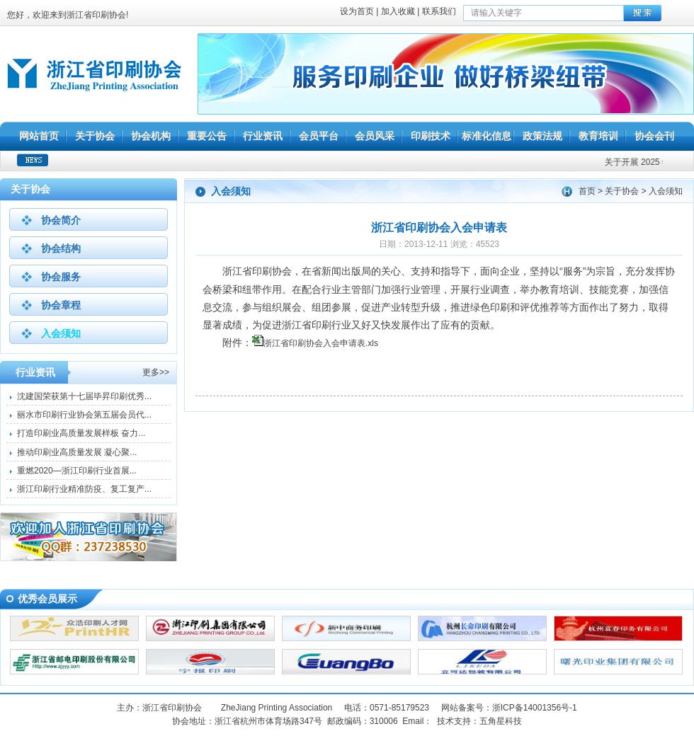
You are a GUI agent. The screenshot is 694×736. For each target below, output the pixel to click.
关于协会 (95, 136)
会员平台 (319, 136)
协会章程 (61, 305)
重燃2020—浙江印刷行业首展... (77, 471)
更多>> (155, 372)
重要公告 (207, 136)
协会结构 (61, 248)
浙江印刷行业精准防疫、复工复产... (84, 489)
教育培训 (598, 136)
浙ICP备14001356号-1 (534, 708)
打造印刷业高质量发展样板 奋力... (81, 433)
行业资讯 (263, 136)
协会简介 (61, 220)
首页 (587, 191)
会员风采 (374, 136)
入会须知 (61, 333)
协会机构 (151, 136)
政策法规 (542, 136)
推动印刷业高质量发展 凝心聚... (77, 452)
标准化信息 (486, 136)
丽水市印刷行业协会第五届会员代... (84, 415)
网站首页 (39, 136)
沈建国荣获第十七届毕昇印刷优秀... (84, 396)
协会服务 (61, 276)
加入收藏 (398, 11)
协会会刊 (654, 136)
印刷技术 (430, 136)
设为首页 (357, 11)
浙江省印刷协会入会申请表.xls (320, 343)
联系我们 (439, 11)
